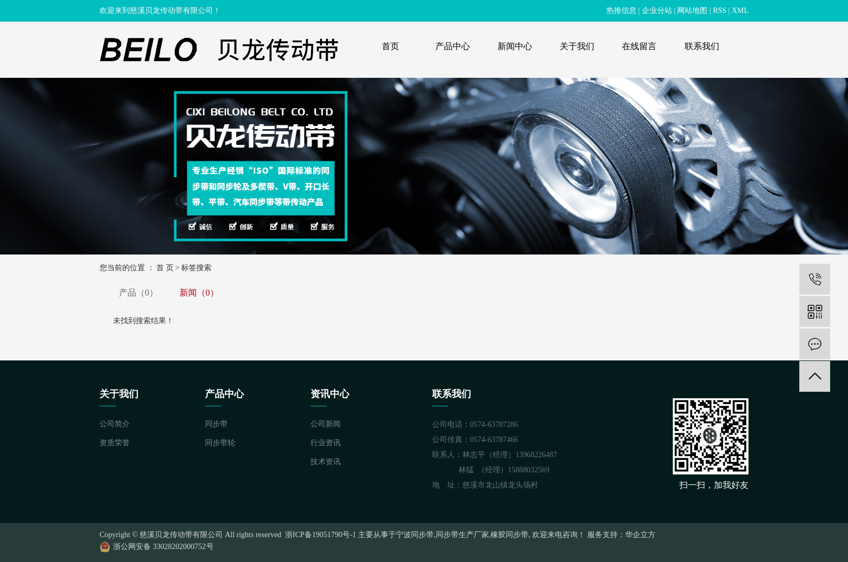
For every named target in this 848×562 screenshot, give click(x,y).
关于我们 (577, 46)
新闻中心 (515, 46)
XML (740, 10)
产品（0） (138, 292)
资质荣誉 (115, 443)
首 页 (165, 268)
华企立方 (640, 535)
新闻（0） (199, 292)
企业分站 (657, 10)
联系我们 (702, 46)
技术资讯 (325, 462)
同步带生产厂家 (462, 535)
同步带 (216, 424)
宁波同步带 (415, 535)
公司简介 (115, 424)
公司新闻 (325, 424)
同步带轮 (220, 443)
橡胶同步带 (509, 535)
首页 (390, 46)
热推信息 (621, 10)
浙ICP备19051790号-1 (319, 535)
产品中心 (452, 46)
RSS (719, 10)
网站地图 (692, 10)
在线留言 (639, 46)
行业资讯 (325, 443)
